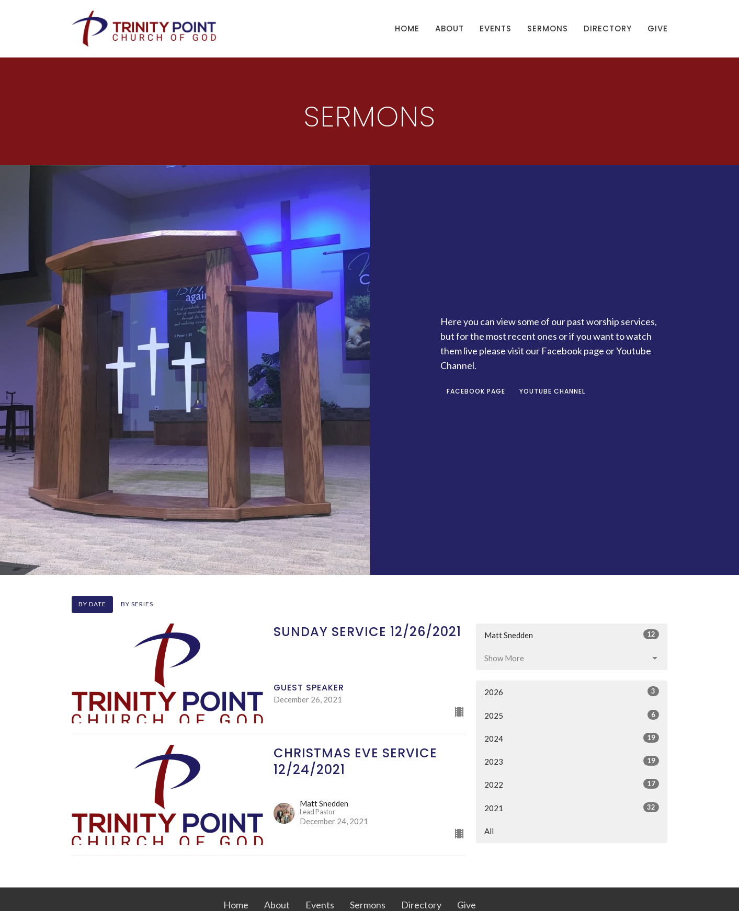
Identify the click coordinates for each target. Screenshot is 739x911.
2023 (572, 761)
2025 (572, 715)
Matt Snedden (572, 634)
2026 (572, 691)
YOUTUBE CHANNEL (552, 391)
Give (657, 28)
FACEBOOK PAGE (476, 391)
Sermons (547, 28)
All (489, 831)
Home (407, 28)
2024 (572, 738)
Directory (608, 28)
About (449, 28)
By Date (92, 604)
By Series (137, 604)
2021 (572, 807)
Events (495, 28)
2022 (572, 784)
